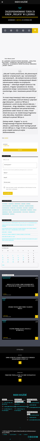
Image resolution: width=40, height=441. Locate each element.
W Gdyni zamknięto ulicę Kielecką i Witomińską (20, 330)
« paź (3, 265)
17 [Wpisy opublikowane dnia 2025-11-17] (2, 259)
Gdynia (28, 203)
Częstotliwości (13, 434)
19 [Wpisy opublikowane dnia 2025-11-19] (13, 259)
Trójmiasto (32, 212)
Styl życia (25, 212)
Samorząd (5, 212)
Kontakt (26, 434)
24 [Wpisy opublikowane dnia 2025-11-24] (2, 261)
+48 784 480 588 (32, 405)
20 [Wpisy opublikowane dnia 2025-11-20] (18, 259)
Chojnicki (11, 203)
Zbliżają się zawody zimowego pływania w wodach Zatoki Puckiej (16, 234)
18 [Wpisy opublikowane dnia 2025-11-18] (7, 259)
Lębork (6, 138)
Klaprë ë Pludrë (29, 205)
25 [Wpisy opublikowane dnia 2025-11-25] (7, 261)
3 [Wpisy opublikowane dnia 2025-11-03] (2, 255)
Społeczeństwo (17, 212)
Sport (10, 212)
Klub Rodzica (6, 207)
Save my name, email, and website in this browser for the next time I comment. (21, 187)
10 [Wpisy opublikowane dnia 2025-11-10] (2, 257)
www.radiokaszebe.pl (34, 402)
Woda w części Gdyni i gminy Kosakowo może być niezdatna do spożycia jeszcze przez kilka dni (20, 286)
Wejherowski (6, 214)
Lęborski (31, 207)
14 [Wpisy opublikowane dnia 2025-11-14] (23, 257)
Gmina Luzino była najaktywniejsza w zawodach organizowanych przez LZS (20, 358)
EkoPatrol (17, 203)
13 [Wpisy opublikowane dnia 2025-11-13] (18, 257)
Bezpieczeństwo (6, 278)
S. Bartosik (18, 20)
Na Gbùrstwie (15, 209)
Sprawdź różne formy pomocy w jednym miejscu (20, 308)
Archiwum (20, 150)
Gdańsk (23, 203)
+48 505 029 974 (32, 417)
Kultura (25, 207)
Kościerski (19, 207)
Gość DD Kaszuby (7, 205)
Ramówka (5, 434)
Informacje (15, 205)
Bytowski (5, 203)
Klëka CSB (12, 207)
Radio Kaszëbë (21, 2)
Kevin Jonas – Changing (7, 232)
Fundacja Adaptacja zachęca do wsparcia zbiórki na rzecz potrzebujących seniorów (18, 225)
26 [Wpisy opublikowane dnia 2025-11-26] (13, 261)
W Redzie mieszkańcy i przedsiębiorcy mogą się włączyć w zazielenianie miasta (19, 222)
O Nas (20, 434)
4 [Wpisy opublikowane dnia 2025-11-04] (7, 255)
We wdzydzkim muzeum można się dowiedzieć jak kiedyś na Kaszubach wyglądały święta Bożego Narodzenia (19, 239)
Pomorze (29, 209)
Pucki (34, 209)
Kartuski (21, 205)
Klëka (20, 8)
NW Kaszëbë (23, 209)
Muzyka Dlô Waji (7, 209)
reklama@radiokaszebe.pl (23, 406)
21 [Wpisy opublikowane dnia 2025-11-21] (23, 259)
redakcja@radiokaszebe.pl (10, 406)
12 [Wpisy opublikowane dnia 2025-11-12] (13, 257)
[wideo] (12, 214)
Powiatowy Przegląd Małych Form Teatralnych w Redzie (20, 376)
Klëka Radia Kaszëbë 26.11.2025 (8, 236)
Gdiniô (4, 321)
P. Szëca (4, 294)
